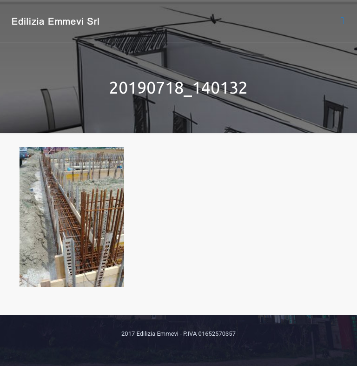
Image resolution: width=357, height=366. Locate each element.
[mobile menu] (342, 21)
